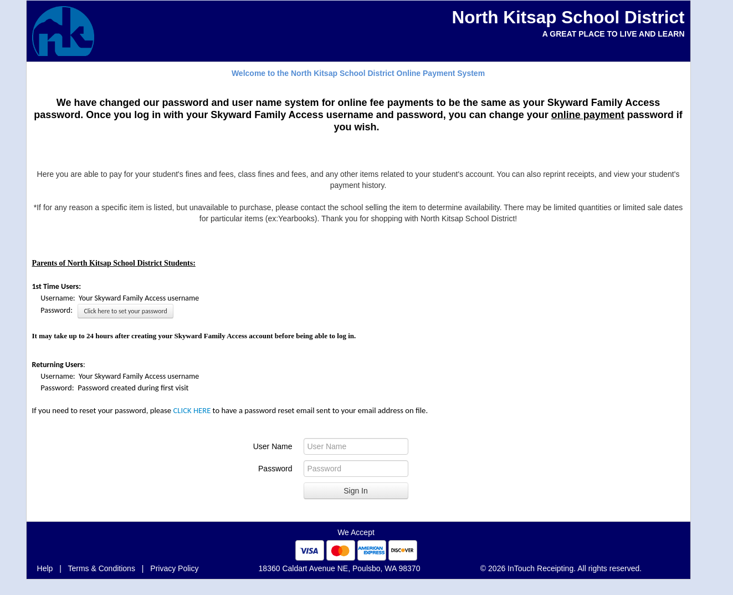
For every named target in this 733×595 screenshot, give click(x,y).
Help (45, 568)
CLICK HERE (192, 410)
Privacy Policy (174, 568)
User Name (273, 446)
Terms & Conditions (101, 568)
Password (275, 468)
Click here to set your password (125, 311)
